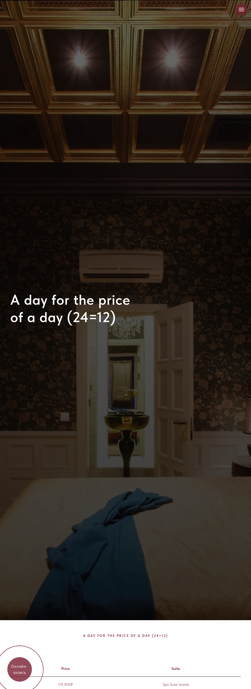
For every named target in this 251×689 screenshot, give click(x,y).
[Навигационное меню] (241, 9)
